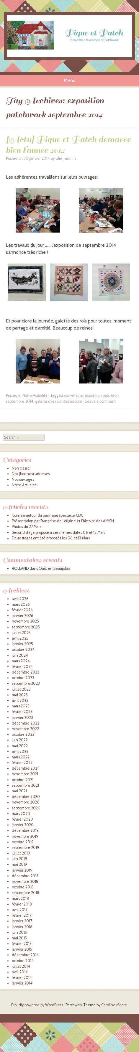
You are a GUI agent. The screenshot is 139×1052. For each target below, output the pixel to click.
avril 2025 (20, 638)
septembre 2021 (25, 785)
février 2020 (22, 819)
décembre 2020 (26, 796)
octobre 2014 (23, 961)
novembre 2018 (25, 881)
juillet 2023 (21, 689)
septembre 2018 (25, 892)
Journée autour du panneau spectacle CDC (47, 515)
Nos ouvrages (23, 479)
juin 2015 (19, 932)
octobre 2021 (22, 780)
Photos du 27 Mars (26, 526)
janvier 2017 (22, 921)
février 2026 (22, 610)
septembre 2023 (26, 683)
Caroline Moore (114, 1005)
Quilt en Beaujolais (54, 568)
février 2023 (22, 711)
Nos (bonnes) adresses (31, 474)
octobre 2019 (23, 842)
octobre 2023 (23, 678)
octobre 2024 (23, 649)
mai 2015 (19, 938)
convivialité (73, 395)
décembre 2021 (25, 768)
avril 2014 (20, 972)
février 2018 (22, 904)
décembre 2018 (25, 876)
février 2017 (21, 915)
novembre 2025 (25, 621)
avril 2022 (20, 751)
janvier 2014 (22, 983)
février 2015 (22, 943)
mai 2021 (19, 791)
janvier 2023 (22, 717)
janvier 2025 (22, 644)
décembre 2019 (25, 830)
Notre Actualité (35, 395)
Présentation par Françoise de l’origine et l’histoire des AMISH (63, 521)
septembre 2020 (26, 808)
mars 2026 (21, 604)
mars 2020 (21, 813)
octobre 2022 (23, 734)
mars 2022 (21, 757)
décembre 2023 (25, 672)
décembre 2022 (25, 723)
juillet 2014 (21, 966)
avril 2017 (19, 910)
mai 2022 (20, 746)
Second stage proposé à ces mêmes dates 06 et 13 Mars (58, 532)
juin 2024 (20, 655)
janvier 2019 (22, 870)
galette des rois (48, 401)
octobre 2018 (23, 887)
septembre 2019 (25, 847)
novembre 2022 (25, 729)
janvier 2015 (22, 949)
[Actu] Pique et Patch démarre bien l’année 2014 (68, 145)
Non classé (21, 468)
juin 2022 (20, 740)
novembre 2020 (26, 802)
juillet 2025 (21, 632)
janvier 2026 (22, 615)
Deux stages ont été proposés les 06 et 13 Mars (51, 538)
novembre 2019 (25, 836)
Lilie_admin (65, 158)
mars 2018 (20, 898)
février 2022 (22, 762)
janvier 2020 (23, 825)
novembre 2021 (25, 774)
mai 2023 (20, 695)
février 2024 (22, 666)
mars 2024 (21, 661)
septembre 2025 (26, 627)
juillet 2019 (21, 853)
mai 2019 (19, 864)
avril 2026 (20, 599)
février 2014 (22, 977)
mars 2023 (21, 706)
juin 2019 (19, 859)
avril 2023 (20, 700)
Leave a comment (100, 401)
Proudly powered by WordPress (37, 1005)
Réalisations (73, 401)
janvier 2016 (22, 927)
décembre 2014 (25, 955)
